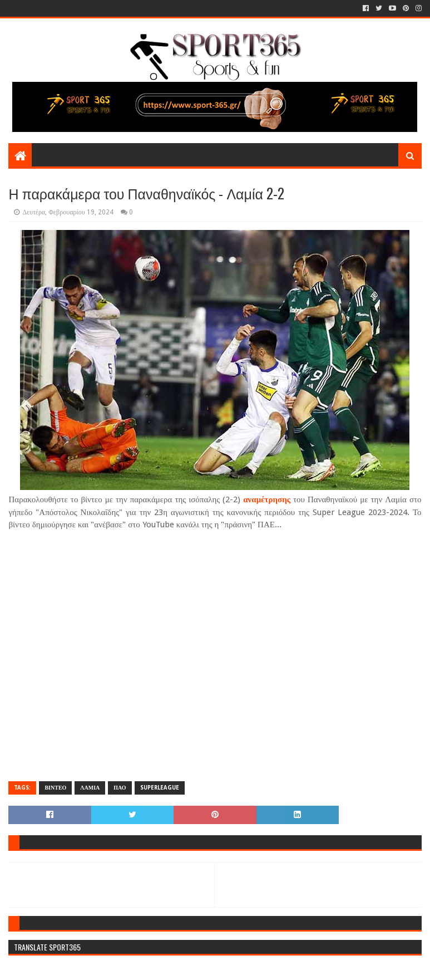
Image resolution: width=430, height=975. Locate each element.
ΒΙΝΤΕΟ (55, 788)
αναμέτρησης (266, 499)
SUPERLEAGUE (159, 788)
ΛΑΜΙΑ (90, 788)
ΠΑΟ (119, 788)
